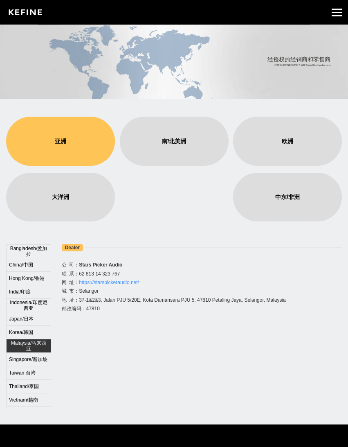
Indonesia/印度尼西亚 (28, 305)
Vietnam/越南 (23, 400)
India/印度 (20, 292)
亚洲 (60, 141)
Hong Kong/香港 (27, 278)
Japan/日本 (21, 319)
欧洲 (287, 141)
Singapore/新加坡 (28, 359)
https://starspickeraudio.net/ (109, 282)
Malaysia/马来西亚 (29, 346)
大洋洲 (60, 197)
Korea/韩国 (21, 332)
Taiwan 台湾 (22, 373)
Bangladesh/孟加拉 (28, 251)
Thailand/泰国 (24, 386)
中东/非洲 (287, 197)
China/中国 (21, 265)
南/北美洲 (174, 141)
